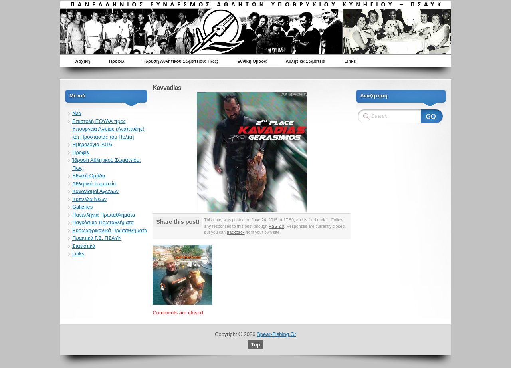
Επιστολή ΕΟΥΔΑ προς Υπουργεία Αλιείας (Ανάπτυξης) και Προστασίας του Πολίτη (108, 129)
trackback (235, 232)
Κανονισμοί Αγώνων (95, 191)
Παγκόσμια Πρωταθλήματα (103, 222)
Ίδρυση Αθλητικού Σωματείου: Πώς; (180, 61)
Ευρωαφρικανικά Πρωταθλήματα (109, 230)
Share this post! (177, 221)
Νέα (76, 113)
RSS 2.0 (276, 226)
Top (255, 345)
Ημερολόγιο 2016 (92, 144)
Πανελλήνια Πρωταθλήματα (103, 215)
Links (350, 61)
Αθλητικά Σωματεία (306, 61)
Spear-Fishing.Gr (276, 334)
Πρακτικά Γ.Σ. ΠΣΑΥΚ (96, 238)
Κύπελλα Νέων (89, 199)
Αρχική (82, 61)
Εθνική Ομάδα (252, 61)
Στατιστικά (83, 246)
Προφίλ (117, 61)
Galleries (82, 207)
